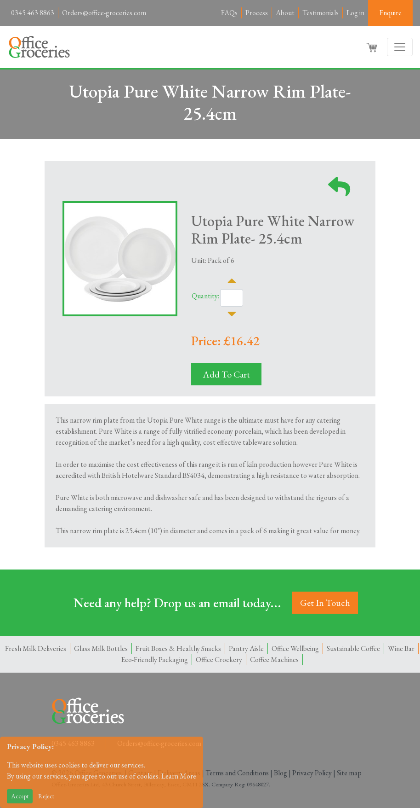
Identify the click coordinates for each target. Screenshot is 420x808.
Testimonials (320, 12)
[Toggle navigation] (400, 47)
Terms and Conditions (237, 773)
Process (256, 12)
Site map (349, 773)
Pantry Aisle (246, 648)
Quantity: (205, 296)
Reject (46, 796)
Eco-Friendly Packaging (154, 659)
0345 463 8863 (32, 12)
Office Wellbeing (295, 648)
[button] (372, 47)
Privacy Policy (312, 773)
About (285, 12)
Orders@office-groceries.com (104, 12)
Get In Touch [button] (325, 603)
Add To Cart (226, 374)
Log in (355, 12)
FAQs (229, 12)
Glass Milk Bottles (101, 648)
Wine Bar (401, 648)
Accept (19, 796)
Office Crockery (219, 659)
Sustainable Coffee (353, 648)
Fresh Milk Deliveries (35, 648)
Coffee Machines (274, 659)
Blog (280, 773)
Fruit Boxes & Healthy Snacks (178, 648)
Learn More (178, 776)
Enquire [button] (390, 12)
